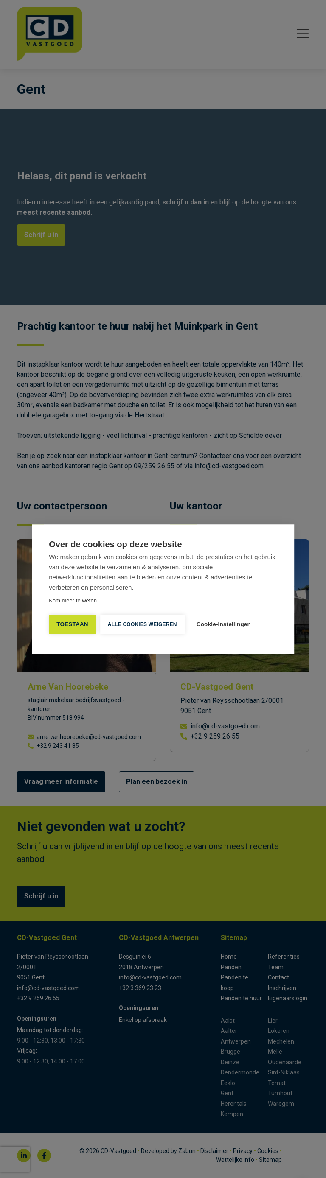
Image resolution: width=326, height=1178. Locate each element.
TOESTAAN (72, 624)
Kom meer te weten (73, 600)
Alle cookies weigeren (142, 624)
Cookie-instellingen (224, 624)
